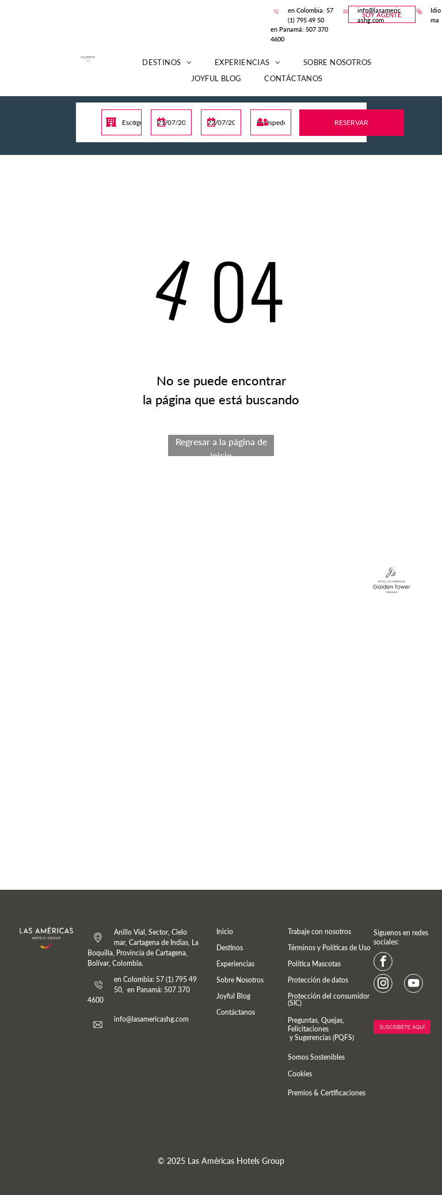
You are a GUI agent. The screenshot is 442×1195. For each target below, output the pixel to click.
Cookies (300, 1073)
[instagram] (383, 985)
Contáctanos (235, 1012)
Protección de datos (318, 980)
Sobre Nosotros (240, 980)
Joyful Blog (233, 996)
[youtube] (413, 985)
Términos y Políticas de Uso (329, 947)
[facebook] (383, 963)
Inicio (224, 931)
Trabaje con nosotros (319, 931)
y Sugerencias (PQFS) (321, 1037)
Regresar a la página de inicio (221, 446)
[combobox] (121, 122)
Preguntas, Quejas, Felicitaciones (316, 1024)
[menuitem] (167, 63)
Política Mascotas (314, 963)
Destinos (229, 947)
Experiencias (235, 963)
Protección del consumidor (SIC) (328, 999)
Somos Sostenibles (316, 1057)
